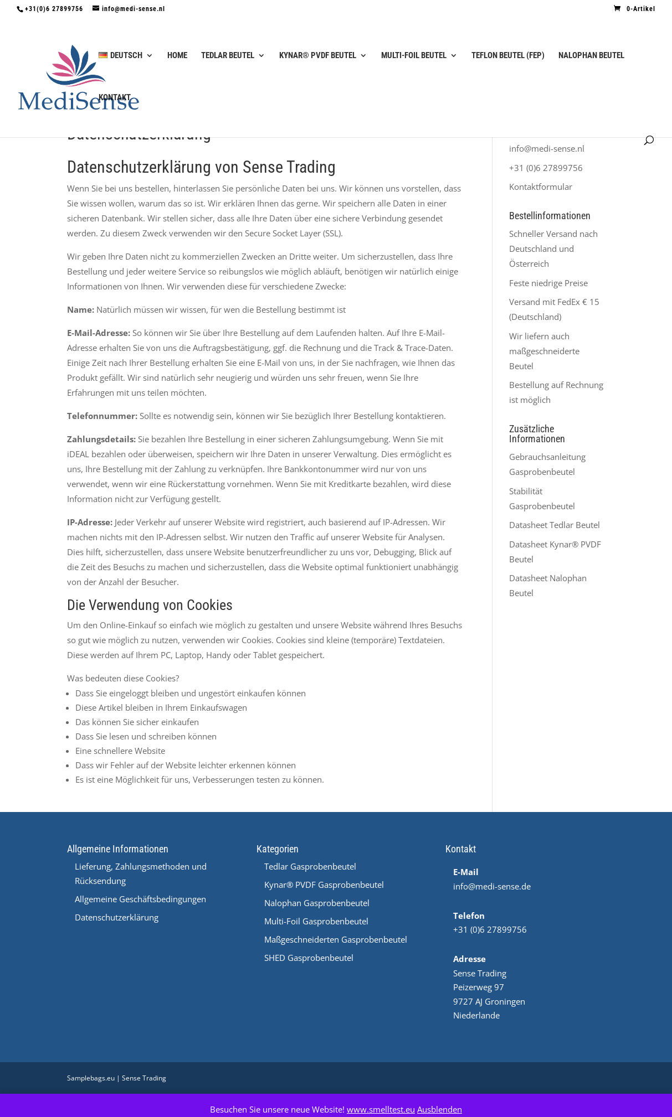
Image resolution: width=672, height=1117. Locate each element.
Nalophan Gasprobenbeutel (317, 902)
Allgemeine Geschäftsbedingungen (140, 898)
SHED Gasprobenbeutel (308, 957)
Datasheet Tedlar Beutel (554, 524)
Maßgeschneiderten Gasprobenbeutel (335, 939)
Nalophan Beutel (591, 55)
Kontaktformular (540, 186)
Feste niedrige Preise (548, 282)
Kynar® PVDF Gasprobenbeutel (324, 884)
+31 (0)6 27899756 (546, 167)
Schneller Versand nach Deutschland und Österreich (553, 248)
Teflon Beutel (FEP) (508, 55)
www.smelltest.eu (381, 1109)
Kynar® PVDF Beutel (317, 55)
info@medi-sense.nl (546, 148)
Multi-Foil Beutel (414, 55)
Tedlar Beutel (227, 55)
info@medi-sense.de (492, 886)
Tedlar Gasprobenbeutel (310, 866)
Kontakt (115, 98)
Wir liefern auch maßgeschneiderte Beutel (544, 350)
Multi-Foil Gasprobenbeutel (316, 921)
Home (177, 55)
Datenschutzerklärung (116, 917)
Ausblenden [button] (439, 1109)
